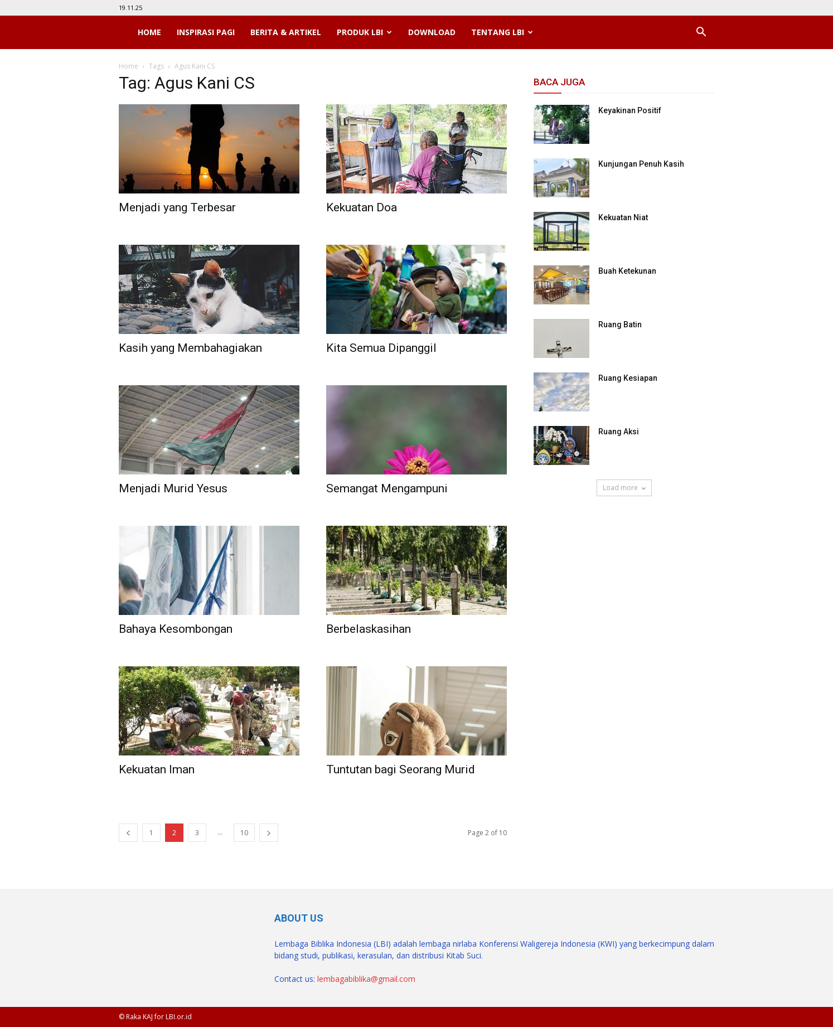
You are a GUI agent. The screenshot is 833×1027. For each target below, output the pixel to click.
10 (244, 832)
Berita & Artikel (285, 32)
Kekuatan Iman (157, 769)
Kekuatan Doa (361, 207)
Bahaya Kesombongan (176, 629)
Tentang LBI (502, 32)
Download (432, 32)
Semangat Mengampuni (387, 488)
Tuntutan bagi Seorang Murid (400, 769)
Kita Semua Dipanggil (381, 348)
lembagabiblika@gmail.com (366, 978)
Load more (624, 487)
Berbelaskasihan (368, 629)
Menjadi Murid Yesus (173, 488)
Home (149, 32)
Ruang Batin (620, 324)
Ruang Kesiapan (627, 378)
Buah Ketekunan (627, 271)
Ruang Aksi (618, 431)
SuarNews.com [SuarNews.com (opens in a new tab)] (561, 528)
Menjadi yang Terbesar (177, 207)
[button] (700, 32)
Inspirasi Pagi (206, 32)
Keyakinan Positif (629, 110)
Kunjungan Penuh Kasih (641, 163)
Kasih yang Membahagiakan (190, 348)
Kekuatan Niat (623, 217)
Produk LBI (364, 32)
